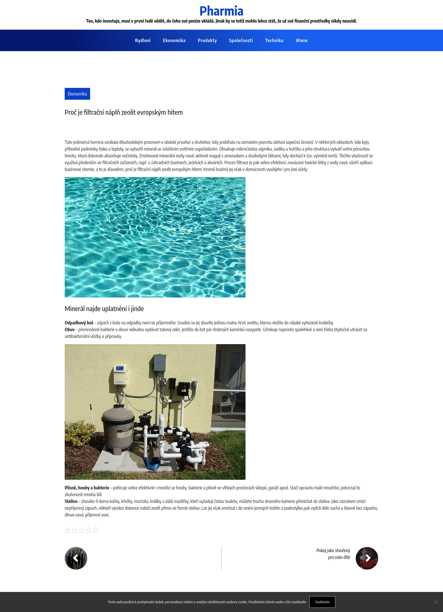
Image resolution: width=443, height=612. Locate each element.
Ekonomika (174, 40)
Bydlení (143, 40)
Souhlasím (322, 602)
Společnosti (241, 40)
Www (302, 40)
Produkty (207, 40)
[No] (436, 602)
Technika (274, 40)
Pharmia (221, 10)
